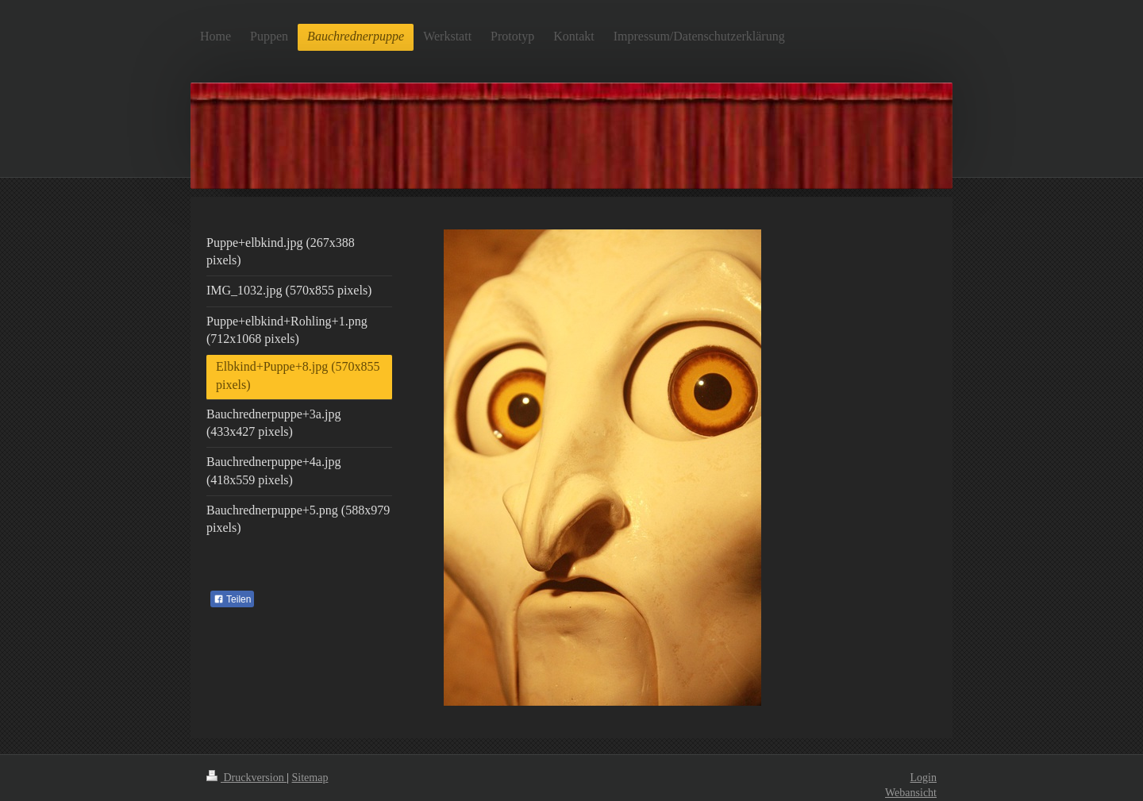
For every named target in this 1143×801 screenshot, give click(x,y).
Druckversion (246, 778)
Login (923, 778)
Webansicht (911, 793)
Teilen (232, 599)
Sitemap (310, 778)
